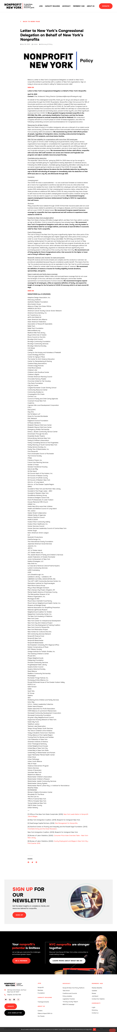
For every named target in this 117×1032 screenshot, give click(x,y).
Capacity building (52, 6)
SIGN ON (31, 87)
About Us (90, 6)
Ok (94, 1029)
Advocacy (66, 6)
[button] (28, 862)
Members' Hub (97, 983)
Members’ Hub (78, 6)
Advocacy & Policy (46, 44)
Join (41, 6)
